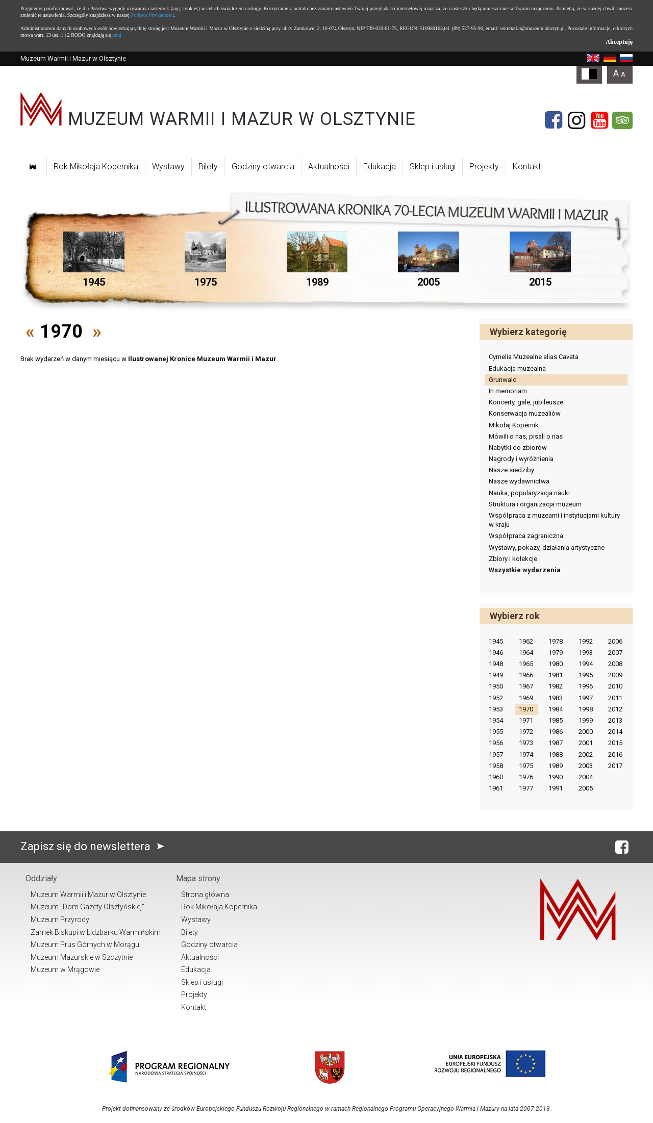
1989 (555, 766)
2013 (615, 720)
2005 (586, 788)
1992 (586, 641)
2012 (615, 709)
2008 (615, 664)
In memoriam (508, 391)
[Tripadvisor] (622, 120)
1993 (586, 652)
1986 (555, 731)
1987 (555, 743)
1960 (496, 777)
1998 (586, 709)
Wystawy (168, 166)
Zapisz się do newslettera (94, 846)
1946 (496, 652)
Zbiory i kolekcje (513, 559)
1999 (586, 720)
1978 (555, 641)
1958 (496, 766)
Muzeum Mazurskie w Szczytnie (82, 957)
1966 (526, 675)
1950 (496, 686)
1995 (586, 675)
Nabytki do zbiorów (518, 447)
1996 (586, 686)
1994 (586, 664)
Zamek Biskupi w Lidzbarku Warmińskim (96, 932)
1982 (555, 686)
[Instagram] (576, 120)
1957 (496, 754)
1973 (526, 743)
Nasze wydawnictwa (519, 481)
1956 (496, 743)
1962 (526, 641)
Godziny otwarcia (263, 166)
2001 (586, 743)
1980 (555, 664)
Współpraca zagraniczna (526, 536)
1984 (555, 709)
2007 (615, 652)
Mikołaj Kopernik (514, 425)
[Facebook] (553, 120)
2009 (615, 675)
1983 (555, 698)
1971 (526, 720)
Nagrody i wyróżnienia (521, 459)
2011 (615, 698)
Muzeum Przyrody (60, 919)
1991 (555, 788)
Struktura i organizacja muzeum (535, 504)
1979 (555, 652)
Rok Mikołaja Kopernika (96, 166)
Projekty (484, 166)
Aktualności (328, 166)
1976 (526, 777)
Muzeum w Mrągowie (65, 969)
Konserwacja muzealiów (525, 413)
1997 (586, 698)
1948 (496, 664)
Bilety (208, 166)
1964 (526, 652)
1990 (555, 777)
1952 (496, 698)
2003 (586, 766)
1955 (496, 731)
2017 (615, 766)
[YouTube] (599, 120)
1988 (555, 754)
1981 (555, 675)
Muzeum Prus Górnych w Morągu (85, 944)
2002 (586, 754)
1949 (496, 675)
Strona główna (205, 894)
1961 (496, 788)
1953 (496, 709)
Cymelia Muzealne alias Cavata (534, 357)
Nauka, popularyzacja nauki (529, 493)
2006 (615, 641)
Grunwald (503, 380)
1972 (526, 731)
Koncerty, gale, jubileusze (526, 402)
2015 (615, 743)
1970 (526, 709)
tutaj (116, 35)
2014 (615, 731)
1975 (526, 766)
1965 (526, 664)
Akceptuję (619, 41)
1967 (526, 686)
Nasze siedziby (511, 470)
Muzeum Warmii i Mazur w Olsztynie (88, 894)
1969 (526, 698)
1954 (496, 720)
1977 (526, 788)
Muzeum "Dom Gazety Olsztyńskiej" (87, 907)
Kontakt (527, 166)
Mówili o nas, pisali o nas (526, 436)
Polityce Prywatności (152, 15)
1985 (555, 720)
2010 (615, 686)
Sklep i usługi (433, 166)
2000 (586, 731)
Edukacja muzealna (517, 368)
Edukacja (379, 166)
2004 (586, 777)
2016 (615, 754)
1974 (526, 754)
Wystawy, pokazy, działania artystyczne (547, 547)
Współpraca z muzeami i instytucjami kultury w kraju (554, 520)
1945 (496, 641)
